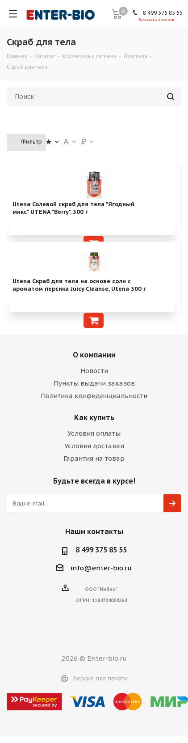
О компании (94, 354)
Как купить (94, 417)
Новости (94, 370)
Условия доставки (94, 446)
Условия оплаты (94, 433)
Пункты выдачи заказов (94, 383)
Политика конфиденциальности (94, 395)
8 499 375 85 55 (163, 12)
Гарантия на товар (94, 458)
